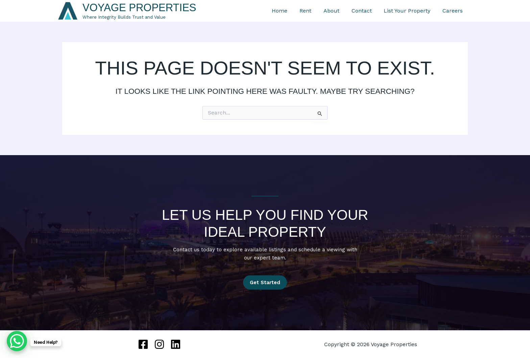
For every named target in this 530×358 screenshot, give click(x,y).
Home (306, 11)
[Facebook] (143, 344)
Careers (458, 11)
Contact (375, 11)
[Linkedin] (175, 344)
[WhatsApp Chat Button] (17, 341)
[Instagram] (159, 344)
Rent (328, 11)
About (349, 11)
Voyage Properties (139, 8)
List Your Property (416, 11)
